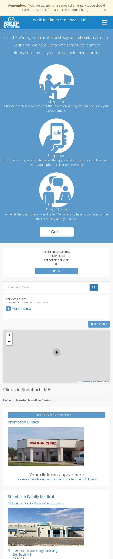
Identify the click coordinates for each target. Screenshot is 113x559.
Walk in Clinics (21, 308)
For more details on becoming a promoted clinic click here (57, 479)
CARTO (106, 382)
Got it (56, 232)
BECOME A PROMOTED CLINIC (54, 415)
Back (56, 271)
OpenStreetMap (86, 382)
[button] (56, 352)
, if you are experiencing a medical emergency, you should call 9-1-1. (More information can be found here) (56, 7)
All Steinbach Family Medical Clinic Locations (36, 503)
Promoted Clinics (23, 422)
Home (7, 400)
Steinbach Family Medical (31, 496)
